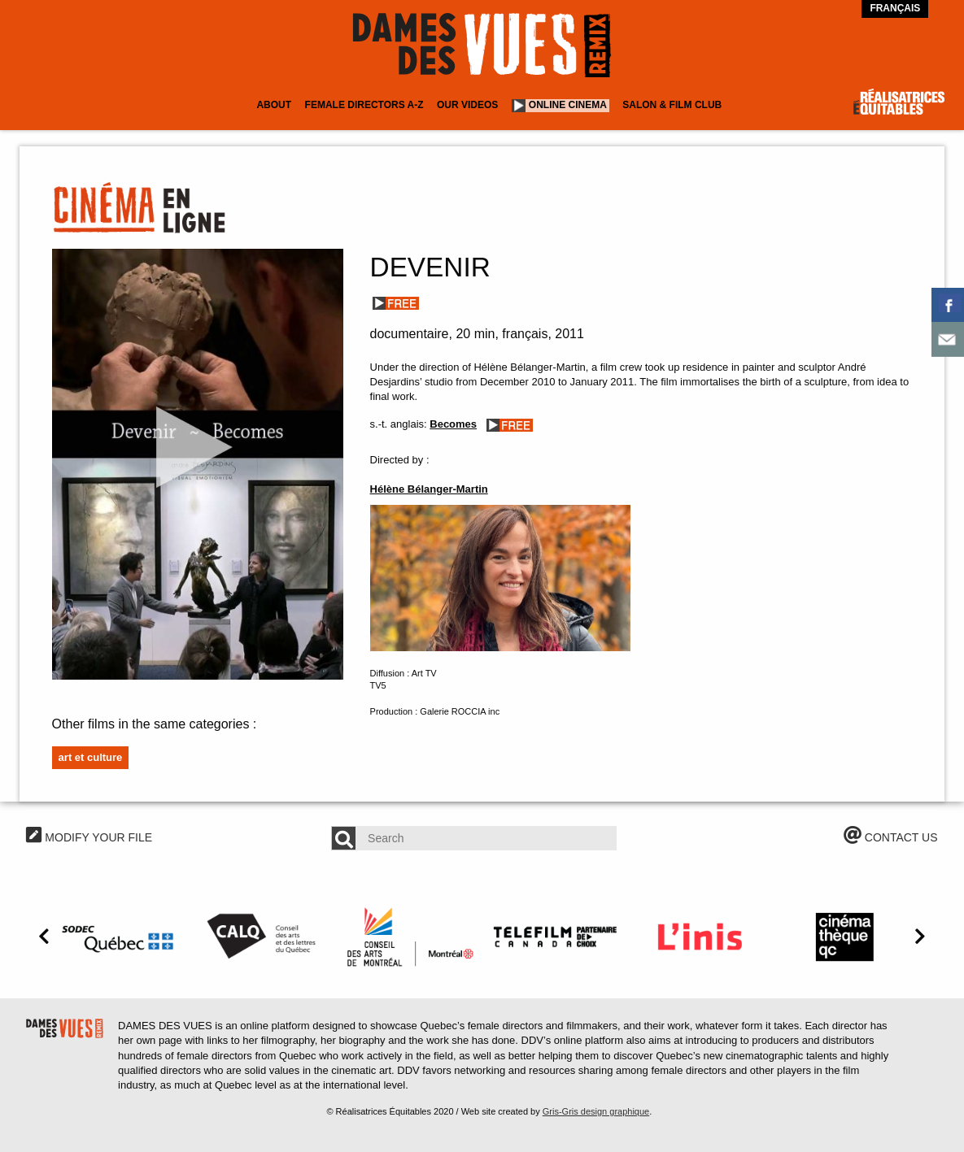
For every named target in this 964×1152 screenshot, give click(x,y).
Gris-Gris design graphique (596, 1111)
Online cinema (568, 105)
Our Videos (467, 105)
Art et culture (91, 757)
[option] (120, 936)
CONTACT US (891, 837)
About (273, 105)
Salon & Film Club (672, 105)
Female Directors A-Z (364, 105)
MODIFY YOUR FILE (89, 837)
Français (895, 8)
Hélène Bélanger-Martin (429, 489)
